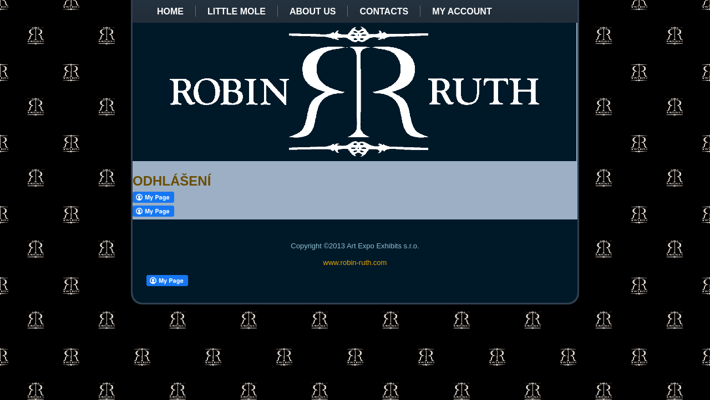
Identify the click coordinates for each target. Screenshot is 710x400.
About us (313, 11)
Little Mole (236, 11)
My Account (462, 11)
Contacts (383, 11)
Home (170, 11)
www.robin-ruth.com (355, 262)
